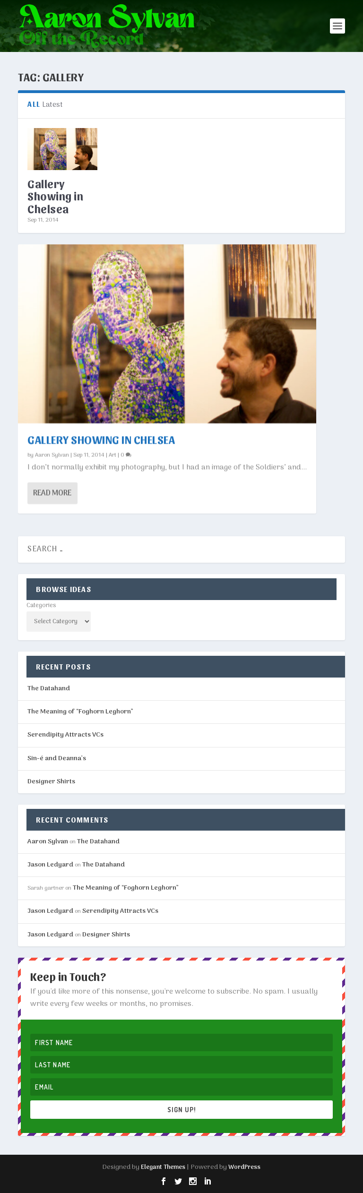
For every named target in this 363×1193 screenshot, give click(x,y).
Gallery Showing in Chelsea (55, 196)
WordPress (244, 1167)
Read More (52, 493)
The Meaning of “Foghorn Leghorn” (80, 711)
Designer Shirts (51, 781)
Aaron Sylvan (52, 454)
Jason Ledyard (50, 864)
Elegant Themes (163, 1167)
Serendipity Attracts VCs (65, 735)
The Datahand (48, 688)
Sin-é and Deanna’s (56, 758)
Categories (41, 605)
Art (112, 454)
